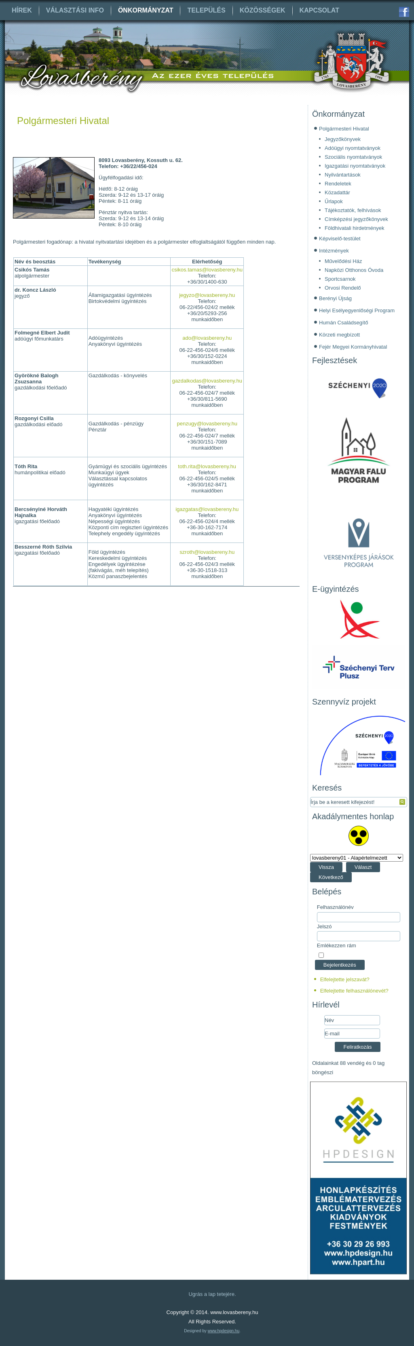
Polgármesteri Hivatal (63, 120)
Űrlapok (334, 201)
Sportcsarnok (340, 279)
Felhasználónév (335, 907)
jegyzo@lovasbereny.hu (207, 295)
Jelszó (324, 926)
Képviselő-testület (340, 239)
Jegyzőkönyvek (343, 139)
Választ (363, 867)
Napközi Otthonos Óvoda (354, 270)
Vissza (326, 867)
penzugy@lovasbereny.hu (207, 424)
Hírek (22, 10)
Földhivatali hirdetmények (354, 228)
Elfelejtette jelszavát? (345, 979)
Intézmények (334, 251)
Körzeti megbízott (339, 335)
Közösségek (262, 10)
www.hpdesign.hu (223, 1331)
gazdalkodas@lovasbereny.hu (207, 381)
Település (206, 10)
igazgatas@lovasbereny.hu (207, 509)
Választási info (75, 10)
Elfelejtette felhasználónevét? (354, 991)
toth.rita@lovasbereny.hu (207, 466)
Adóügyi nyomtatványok (352, 148)
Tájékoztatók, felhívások (353, 210)
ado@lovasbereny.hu (207, 338)
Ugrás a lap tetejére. (212, 1294)
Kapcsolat (319, 10)
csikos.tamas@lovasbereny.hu (207, 270)
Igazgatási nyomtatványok (355, 166)
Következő (331, 877)
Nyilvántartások (343, 175)
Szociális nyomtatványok (353, 157)
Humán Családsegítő (343, 323)
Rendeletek (338, 184)
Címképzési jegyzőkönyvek (356, 219)
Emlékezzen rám (336, 945)
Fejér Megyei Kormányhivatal (353, 347)
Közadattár (337, 192)
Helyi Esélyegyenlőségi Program (357, 310)
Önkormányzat (145, 10)
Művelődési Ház (343, 261)
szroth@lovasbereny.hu (207, 552)
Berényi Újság (335, 298)
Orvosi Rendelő (343, 288)
